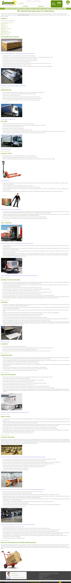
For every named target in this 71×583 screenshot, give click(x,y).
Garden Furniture (47, 8)
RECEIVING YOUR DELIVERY (6, 32)
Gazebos (36, 8)
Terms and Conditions (43, 576)
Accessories (53, 8)
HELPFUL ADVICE (4, 33)
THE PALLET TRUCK (4, 26)
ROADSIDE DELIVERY (4, 31)
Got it (60, 582)
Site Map (40, 577)
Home (6, 8)
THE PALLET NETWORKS (5, 34)
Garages (41, 8)
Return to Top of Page (5, 87)
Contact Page (22, 577)
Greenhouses (30, 8)
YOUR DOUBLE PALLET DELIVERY (7, 22)
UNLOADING (3, 29)
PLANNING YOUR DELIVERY (6, 28)
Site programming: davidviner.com (45, 578)
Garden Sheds (11, 8)
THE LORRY (3, 25)
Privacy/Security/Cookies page (35, 582)
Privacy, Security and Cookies (44, 574)
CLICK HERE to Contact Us (30, 384)
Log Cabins (25, 8)
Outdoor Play (60, 8)
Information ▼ (41, 6)
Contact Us (25, 6)
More (65, 8)
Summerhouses (18, 8)
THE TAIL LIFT (3, 27)
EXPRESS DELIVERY (4, 23)
